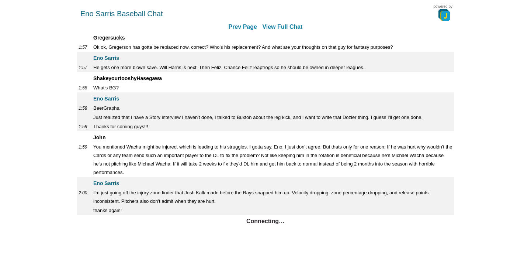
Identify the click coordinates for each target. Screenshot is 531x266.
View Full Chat (282, 27)
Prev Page (243, 27)
